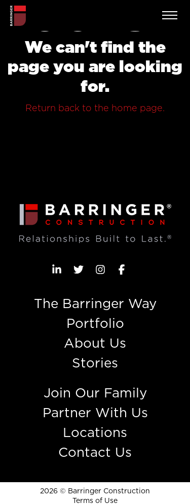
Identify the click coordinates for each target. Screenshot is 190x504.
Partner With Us (95, 412)
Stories (95, 363)
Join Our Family (95, 392)
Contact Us (95, 452)
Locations (95, 432)
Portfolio (95, 323)
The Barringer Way (95, 303)
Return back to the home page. (95, 108)
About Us (95, 343)
